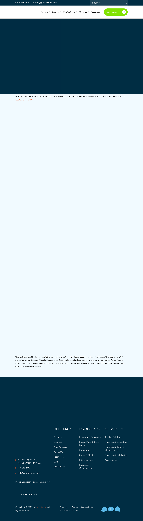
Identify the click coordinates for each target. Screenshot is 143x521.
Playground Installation (116, 455)
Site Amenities (86, 460)
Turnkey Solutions (113, 437)
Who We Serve (60, 447)
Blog (56, 462)
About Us (58, 452)
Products (58, 437)
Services (58, 442)
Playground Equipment (90, 437)
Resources (59, 457)
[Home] (23, 12)
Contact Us (59, 467)
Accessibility (111, 460)
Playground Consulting (116, 442)
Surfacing (84, 450)
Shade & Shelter (87, 455)
